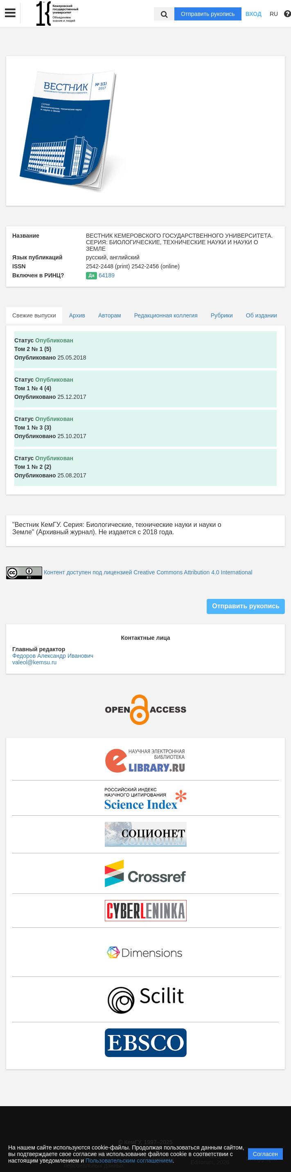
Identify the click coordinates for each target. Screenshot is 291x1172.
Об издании (261, 315)
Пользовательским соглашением (129, 1160)
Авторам (109, 315)
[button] (10, 13)
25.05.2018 (50, 349)
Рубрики (222, 315)
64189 (107, 275)
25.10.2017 (50, 427)
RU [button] (274, 14)
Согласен (265, 1154)
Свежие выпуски (34, 315)
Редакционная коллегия (166, 315)
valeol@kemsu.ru (34, 662)
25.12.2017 (50, 388)
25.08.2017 (50, 467)
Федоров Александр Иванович (52, 655)
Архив (77, 315)
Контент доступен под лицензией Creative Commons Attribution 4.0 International (148, 572)
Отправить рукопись (208, 14)
